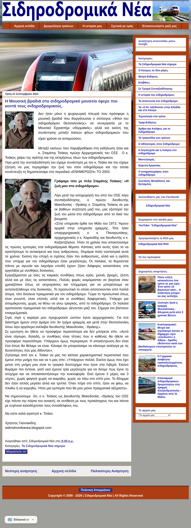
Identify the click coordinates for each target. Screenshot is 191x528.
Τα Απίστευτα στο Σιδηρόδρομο (158, 101)
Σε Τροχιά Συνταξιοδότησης (155, 88)
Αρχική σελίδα (24, 26)
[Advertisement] (66, 61)
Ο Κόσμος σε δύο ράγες (153, 70)
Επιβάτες (144, 82)
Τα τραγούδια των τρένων (154, 137)
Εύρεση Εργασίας (149, 165)
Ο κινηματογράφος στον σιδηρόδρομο (153, 173)
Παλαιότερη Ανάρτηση (110, 471)
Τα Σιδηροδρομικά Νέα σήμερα (43, 446)
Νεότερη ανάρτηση (21, 471)
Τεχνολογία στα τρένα (151, 116)
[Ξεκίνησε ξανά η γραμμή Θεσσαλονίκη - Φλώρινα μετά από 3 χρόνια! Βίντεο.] (147, 317)
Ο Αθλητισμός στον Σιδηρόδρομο (159, 143)
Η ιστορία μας (92, 26)
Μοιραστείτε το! (16, 451)
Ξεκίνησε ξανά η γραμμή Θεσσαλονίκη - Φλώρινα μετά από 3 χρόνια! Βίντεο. (170, 309)
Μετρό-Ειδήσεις (148, 76)
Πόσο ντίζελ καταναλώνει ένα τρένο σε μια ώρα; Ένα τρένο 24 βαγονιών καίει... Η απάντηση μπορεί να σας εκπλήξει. (169, 287)
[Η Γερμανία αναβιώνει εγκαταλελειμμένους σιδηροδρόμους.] (147, 370)
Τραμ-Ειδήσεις (147, 122)
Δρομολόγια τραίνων (58, 26)
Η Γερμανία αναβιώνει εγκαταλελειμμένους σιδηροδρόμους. (170, 361)
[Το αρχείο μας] (154, 415)
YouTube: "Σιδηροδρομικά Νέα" (157, 225)
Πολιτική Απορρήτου (95, 490)
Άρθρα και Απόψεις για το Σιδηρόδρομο (154, 130)
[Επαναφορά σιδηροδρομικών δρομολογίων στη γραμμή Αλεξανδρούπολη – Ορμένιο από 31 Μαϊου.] (147, 392)
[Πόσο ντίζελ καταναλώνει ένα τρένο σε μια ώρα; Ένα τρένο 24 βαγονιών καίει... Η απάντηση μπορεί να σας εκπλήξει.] (147, 292)
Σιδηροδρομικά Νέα (158, 205)
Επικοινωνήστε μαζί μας (159, 26)
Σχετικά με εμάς (122, 26)
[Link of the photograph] (19, 130)
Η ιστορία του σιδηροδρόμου (156, 94)
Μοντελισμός (146, 159)
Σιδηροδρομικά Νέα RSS (153, 244)
